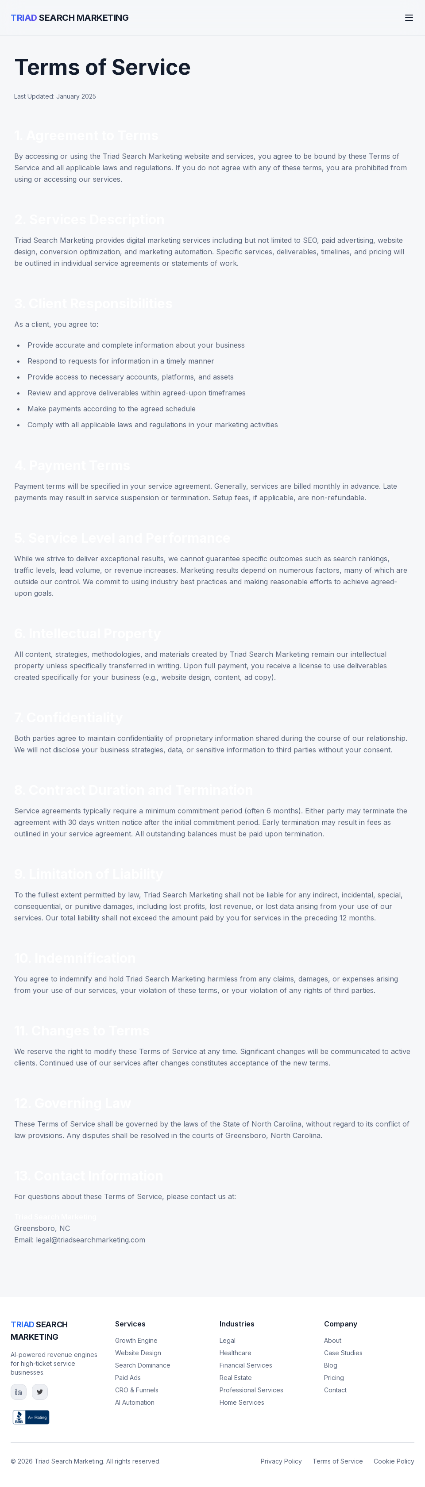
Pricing (334, 1377)
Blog (330, 1365)
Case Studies (343, 1353)
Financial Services (246, 1365)
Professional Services (251, 1390)
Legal (228, 1340)
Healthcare (235, 1353)
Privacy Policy (281, 1461)
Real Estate (236, 1377)
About (332, 1340)
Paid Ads (128, 1377)
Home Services (242, 1402)
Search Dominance (142, 1365)
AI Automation (135, 1402)
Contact (335, 1390)
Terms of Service (338, 1461)
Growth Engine (136, 1340)
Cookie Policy (394, 1461)
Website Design (138, 1353)
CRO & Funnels (136, 1390)
